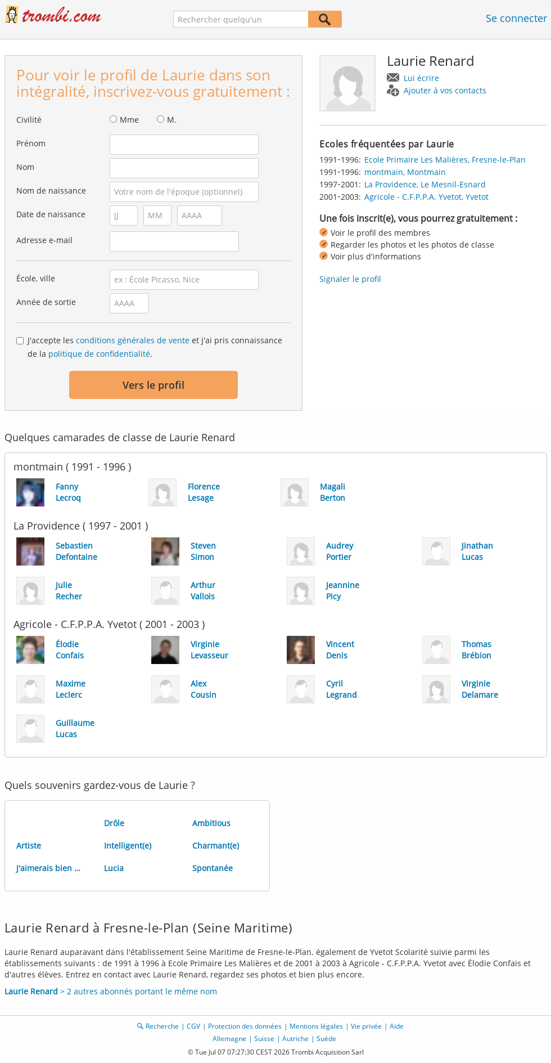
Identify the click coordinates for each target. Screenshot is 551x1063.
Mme (129, 119)
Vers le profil (153, 385)
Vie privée (366, 1026)
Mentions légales (316, 1026)
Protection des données (245, 1026)
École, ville (35, 278)
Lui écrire (421, 78)
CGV (193, 1026)
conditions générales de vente (132, 340)
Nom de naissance (51, 190)
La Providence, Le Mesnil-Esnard (425, 184)
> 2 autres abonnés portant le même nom (110, 991)
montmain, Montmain (405, 172)
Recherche (162, 1026)
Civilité (29, 119)
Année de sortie (46, 302)
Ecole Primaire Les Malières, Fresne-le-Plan (445, 159)
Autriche (295, 1038)
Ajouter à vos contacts (445, 90)
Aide (397, 1026)
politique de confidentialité (99, 353)
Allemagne (229, 1038)
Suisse (264, 1038)
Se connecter (516, 18)
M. (172, 119)
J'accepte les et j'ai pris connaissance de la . (155, 347)
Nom (25, 167)
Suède (326, 1038)
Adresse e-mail (44, 240)
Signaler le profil (350, 278)
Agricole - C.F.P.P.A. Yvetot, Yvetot (426, 196)
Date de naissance (50, 214)
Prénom (31, 143)
